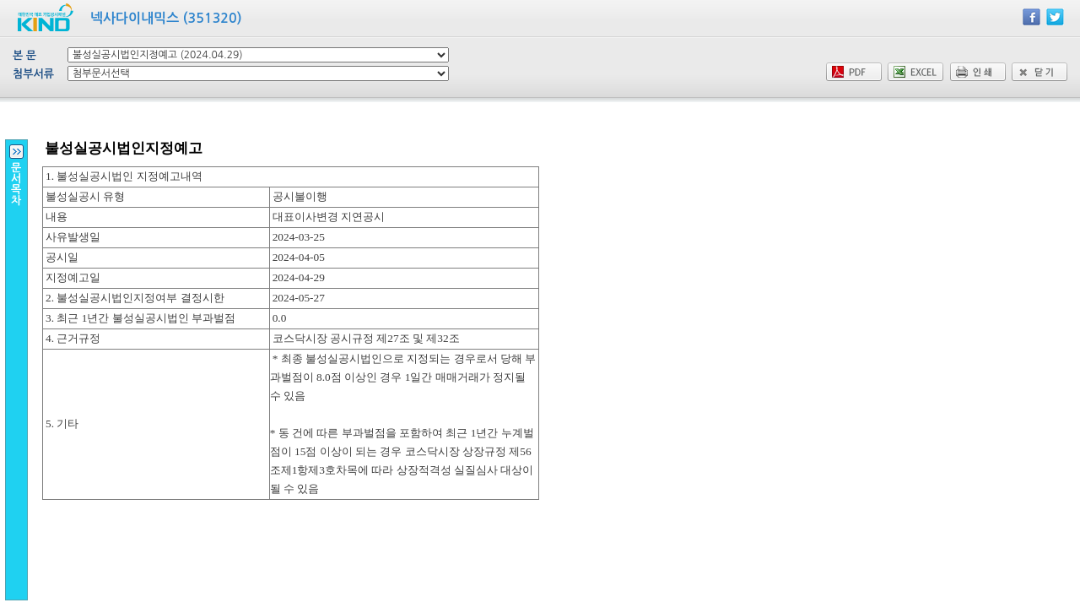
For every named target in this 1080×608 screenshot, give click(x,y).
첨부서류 (33, 73)
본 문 (24, 55)
